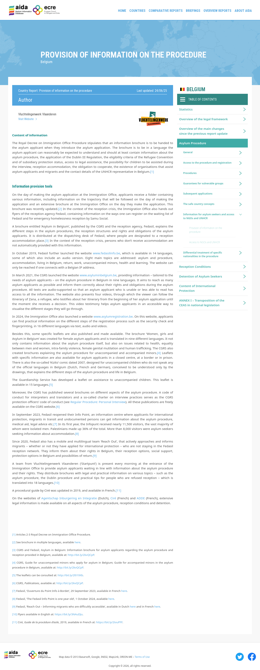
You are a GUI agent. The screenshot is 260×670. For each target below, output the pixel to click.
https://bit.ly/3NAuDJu (69, 614)
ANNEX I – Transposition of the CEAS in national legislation (201, 302)
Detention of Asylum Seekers (200, 276)
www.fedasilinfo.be (106, 253)
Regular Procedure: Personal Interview (98, 402)
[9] (94, 456)
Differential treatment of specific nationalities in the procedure (202, 254)
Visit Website (26, 119)
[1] (152, 171)
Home (122, 11)
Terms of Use (142, 657)
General (188, 152)
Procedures (190, 173)
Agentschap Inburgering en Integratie (69, 498)
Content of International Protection (197, 288)
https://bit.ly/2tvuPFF (109, 622)
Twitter (240, 657)
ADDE (141, 498)
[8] (77, 434)
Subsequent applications (197, 193)
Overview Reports (217, 11)
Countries (137, 11)
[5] (51, 385)
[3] (47, 240)
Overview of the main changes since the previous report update (203, 131)
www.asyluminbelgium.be (98, 275)
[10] (56, 483)
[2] (60, 209)
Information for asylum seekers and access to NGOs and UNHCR (208, 216)
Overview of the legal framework (203, 119)
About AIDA (243, 11)
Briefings (193, 11)
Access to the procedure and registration (207, 162)
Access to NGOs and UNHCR (204, 242)
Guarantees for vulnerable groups (203, 183)
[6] (58, 406)
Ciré (113, 498)
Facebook (252, 657)
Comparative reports (166, 11)
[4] (159, 353)
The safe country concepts (198, 204)
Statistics (186, 109)
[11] (118, 490)
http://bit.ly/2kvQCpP (81, 555)
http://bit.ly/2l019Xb (70, 575)
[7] (55, 424)
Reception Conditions (195, 267)
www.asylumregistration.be (113, 316)
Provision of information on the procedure (205, 230)
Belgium (196, 89)
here (77, 542)
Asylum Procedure (192, 143)
